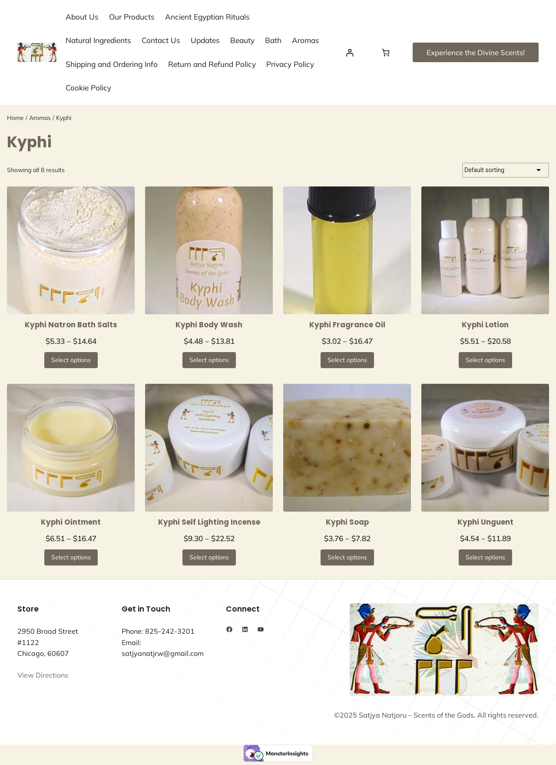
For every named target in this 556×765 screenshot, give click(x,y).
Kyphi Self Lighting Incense (209, 522)
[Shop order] (505, 170)
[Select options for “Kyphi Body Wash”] (209, 360)
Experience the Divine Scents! (476, 52)
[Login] (350, 52)
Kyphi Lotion (485, 324)
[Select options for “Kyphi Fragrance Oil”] (347, 360)
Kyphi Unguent (485, 522)
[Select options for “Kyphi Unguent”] (485, 557)
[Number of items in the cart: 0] (386, 52)
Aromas (40, 118)
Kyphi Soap (347, 522)
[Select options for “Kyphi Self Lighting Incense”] (209, 557)
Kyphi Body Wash (208, 324)
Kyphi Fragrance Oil (347, 324)
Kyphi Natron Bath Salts (71, 324)
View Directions (42, 675)
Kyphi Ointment (71, 522)
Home (15, 118)
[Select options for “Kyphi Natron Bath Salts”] (71, 360)
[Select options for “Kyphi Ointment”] (71, 557)
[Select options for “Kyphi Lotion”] (485, 360)
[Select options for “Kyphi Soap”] (347, 557)
